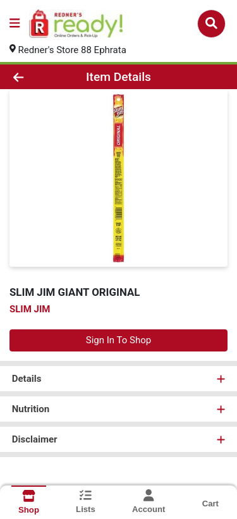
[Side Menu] (14, 23)
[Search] (211, 23)
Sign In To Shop (118, 340)
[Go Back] (36, 77)
